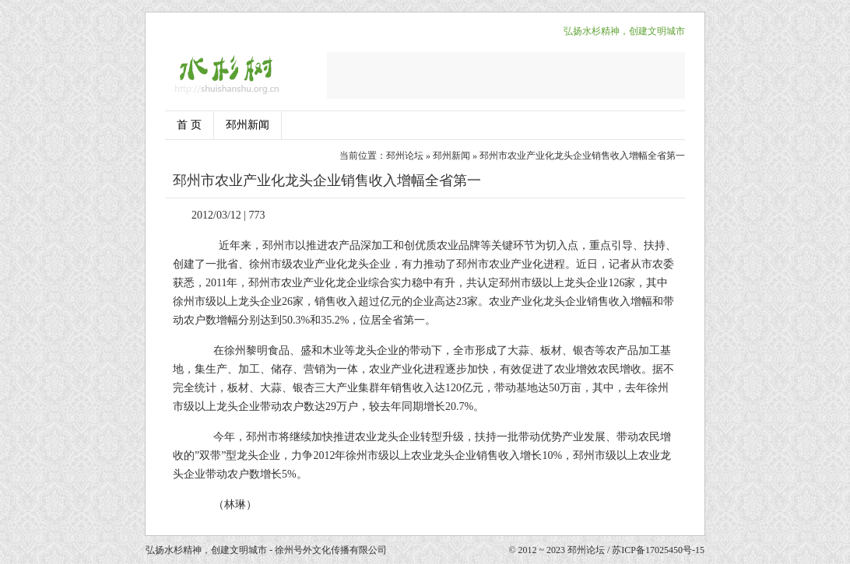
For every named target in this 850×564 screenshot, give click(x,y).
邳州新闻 (247, 125)
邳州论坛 (404, 155)
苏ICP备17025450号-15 (658, 550)
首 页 (189, 125)
